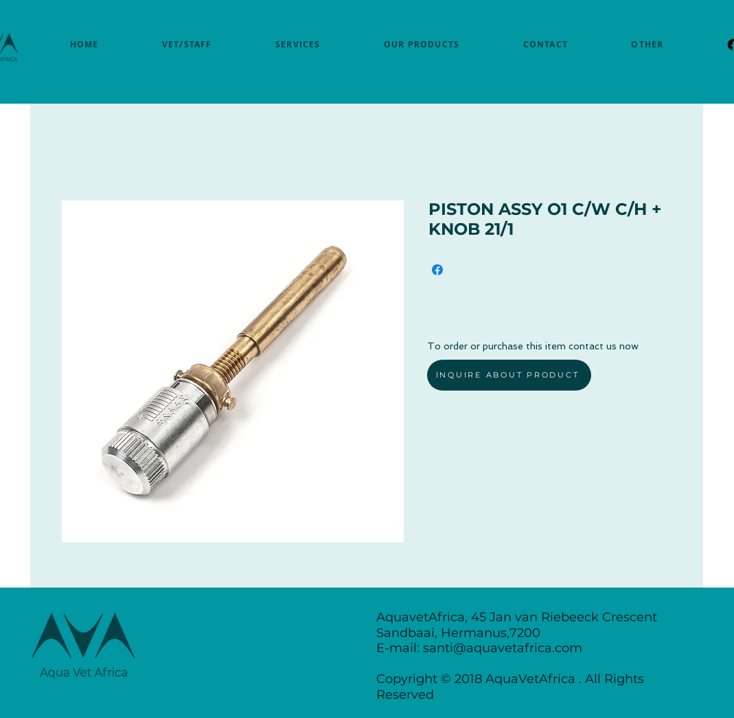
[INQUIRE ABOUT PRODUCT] (509, 375)
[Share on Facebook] (437, 270)
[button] (647, 44)
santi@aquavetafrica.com (502, 648)
